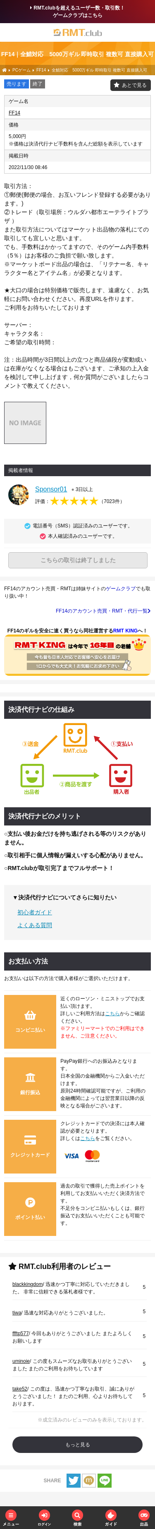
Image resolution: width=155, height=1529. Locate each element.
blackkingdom (27, 1284)
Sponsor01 (51, 489)
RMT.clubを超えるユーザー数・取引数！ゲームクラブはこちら (77, 11)
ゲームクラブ (121, 589)
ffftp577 (20, 1333)
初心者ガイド (34, 912)
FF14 (14, 113)
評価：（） (80, 501)
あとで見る (134, 85)
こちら (112, 1013)
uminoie (21, 1361)
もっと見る (77, 1445)
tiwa (16, 1313)
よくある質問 (34, 925)
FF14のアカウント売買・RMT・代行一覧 (103, 611)
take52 (19, 1389)
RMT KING (125, 631)
